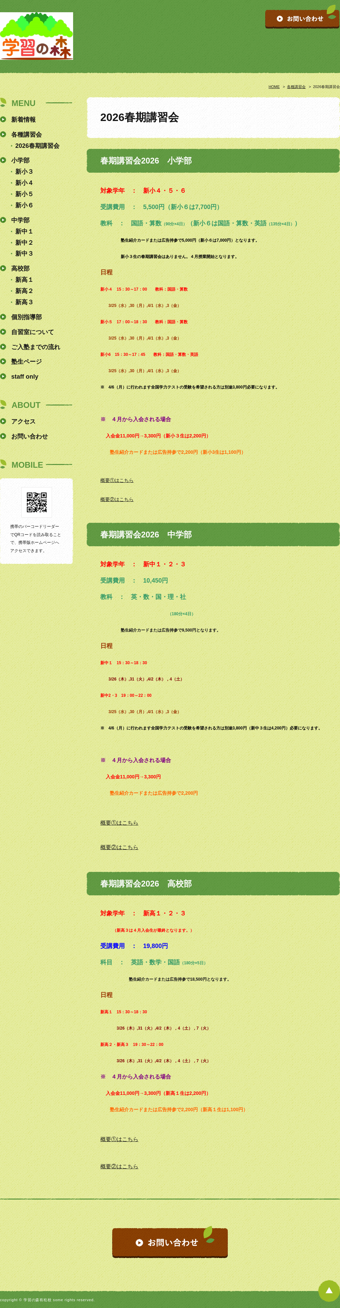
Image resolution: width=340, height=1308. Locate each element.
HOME (274, 87)
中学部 (20, 220)
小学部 (20, 160)
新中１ (24, 231)
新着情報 (23, 119)
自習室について (32, 332)
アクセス (23, 421)
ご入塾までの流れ (35, 347)
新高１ (24, 279)
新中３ (24, 253)
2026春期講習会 (37, 145)
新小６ (24, 205)
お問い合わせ (29, 436)
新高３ (24, 302)
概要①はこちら (117, 480)
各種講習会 (296, 87)
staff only (24, 376)
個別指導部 (26, 317)
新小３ (24, 171)
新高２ (24, 291)
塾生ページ (26, 361)
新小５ (24, 194)
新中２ (24, 242)
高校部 (20, 268)
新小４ (24, 182)
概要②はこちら (117, 499)
